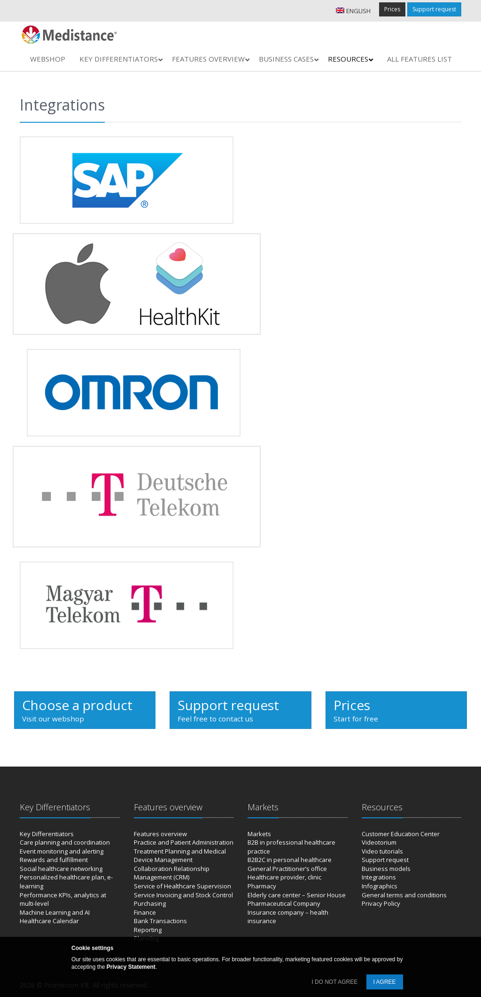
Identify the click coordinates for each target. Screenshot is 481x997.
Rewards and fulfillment (54, 859)
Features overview (160, 834)
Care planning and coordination (65, 842)
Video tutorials (382, 851)
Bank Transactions (160, 921)
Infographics (379, 886)
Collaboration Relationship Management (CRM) (171, 873)
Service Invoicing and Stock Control (183, 895)
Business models (386, 868)
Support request (434, 9)
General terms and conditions (404, 895)
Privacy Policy (381, 903)
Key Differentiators (47, 834)
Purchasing (150, 903)
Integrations (379, 877)
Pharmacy (262, 886)
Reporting (148, 930)
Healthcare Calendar (49, 921)
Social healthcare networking (61, 868)
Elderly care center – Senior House (297, 895)
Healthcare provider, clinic (284, 877)
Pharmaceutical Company (284, 903)
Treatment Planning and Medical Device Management (180, 855)
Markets (259, 834)
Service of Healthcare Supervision (182, 886)
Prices (392, 9)
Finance (145, 912)
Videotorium (379, 842)
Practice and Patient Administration (183, 842)
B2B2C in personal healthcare (290, 859)
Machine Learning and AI (55, 912)
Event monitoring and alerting (61, 851)
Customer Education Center (401, 834)
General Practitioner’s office (287, 868)
